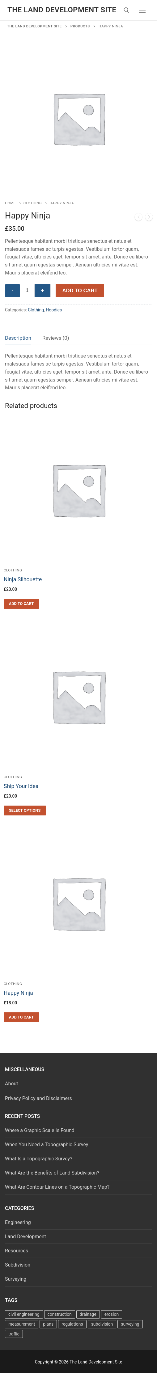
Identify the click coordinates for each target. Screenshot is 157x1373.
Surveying (15, 1279)
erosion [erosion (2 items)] (111, 1314)
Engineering (18, 1222)
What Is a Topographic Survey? (38, 1159)
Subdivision (17, 1265)
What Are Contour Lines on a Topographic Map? (57, 1187)
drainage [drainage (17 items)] (88, 1314)
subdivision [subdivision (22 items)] (102, 1324)
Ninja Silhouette (23, 579)
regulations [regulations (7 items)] (72, 1324)
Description (18, 338)
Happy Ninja (18, 993)
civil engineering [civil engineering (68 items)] (24, 1314)
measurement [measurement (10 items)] (21, 1324)
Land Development (25, 1236)
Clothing (32, 203)
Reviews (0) (55, 338)
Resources (16, 1251)
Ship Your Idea (21, 786)
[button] (21, 604)
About (11, 1084)
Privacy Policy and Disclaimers (38, 1098)
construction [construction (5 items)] (60, 1314)
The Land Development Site (61, 10)
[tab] (18, 338)
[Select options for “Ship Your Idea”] (25, 810)
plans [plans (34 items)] (48, 1324)
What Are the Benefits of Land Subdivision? (52, 1173)
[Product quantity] (27, 290)
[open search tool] (126, 10)
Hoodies (54, 309)
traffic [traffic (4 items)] (13, 1333)
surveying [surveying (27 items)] (130, 1324)
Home (10, 203)
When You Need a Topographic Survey (46, 1144)
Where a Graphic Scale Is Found (39, 1130)
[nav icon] (142, 10)
